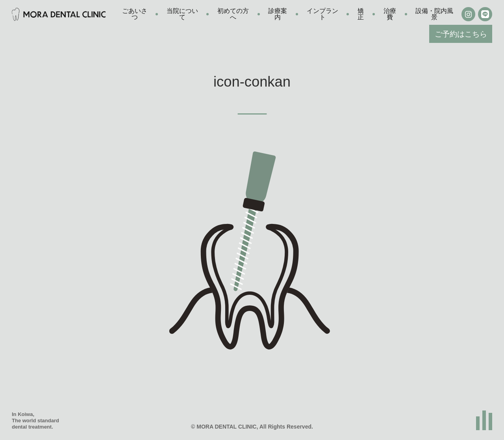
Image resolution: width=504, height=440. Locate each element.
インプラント (322, 14)
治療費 (390, 14)
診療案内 (277, 14)
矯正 (361, 14)
